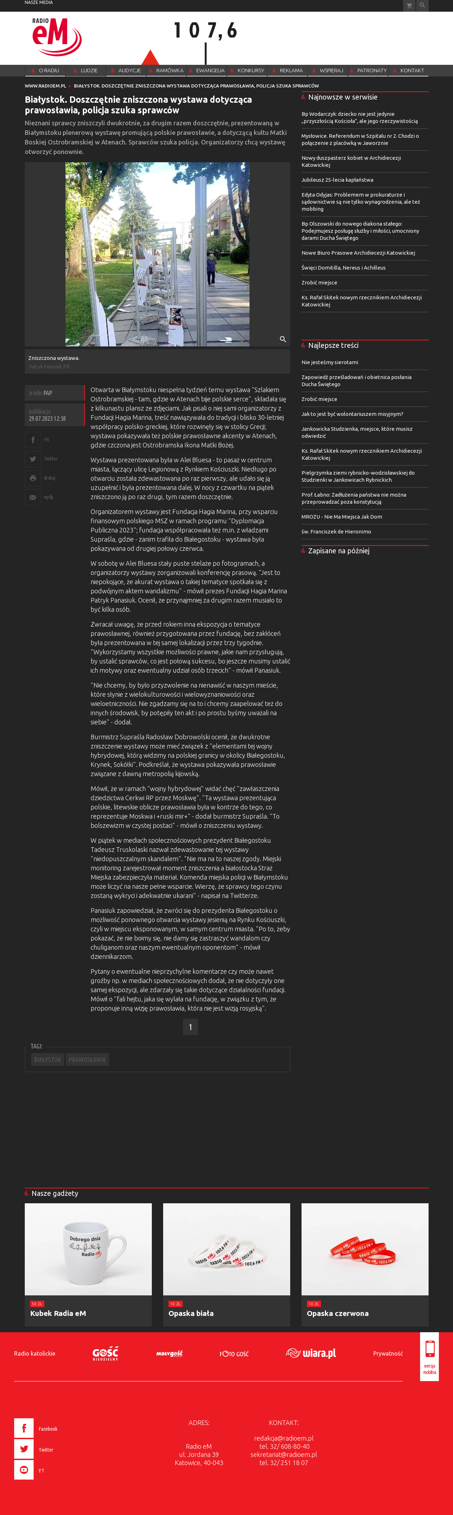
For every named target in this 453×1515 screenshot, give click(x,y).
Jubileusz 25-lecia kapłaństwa (337, 180)
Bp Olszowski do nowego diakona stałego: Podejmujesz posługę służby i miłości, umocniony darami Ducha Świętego (360, 231)
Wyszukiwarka (422, 6)
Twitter (51, 459)
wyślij (48, 497)
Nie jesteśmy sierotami (330, 362)
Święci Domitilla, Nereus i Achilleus (344, 268)
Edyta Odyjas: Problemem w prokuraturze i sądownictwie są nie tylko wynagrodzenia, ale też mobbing (361, 202)
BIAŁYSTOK (47, 1059)
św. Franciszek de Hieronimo (336, 531)
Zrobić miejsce (319, 282)
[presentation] (51, 1480)
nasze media (39, 2)
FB (46, 439)
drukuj (49, 478)
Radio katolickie (34, 1353)
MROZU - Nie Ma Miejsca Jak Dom (342, 517)
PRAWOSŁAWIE (87, 1059)
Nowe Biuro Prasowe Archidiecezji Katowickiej (358, 253)
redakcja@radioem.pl (284, 1438)
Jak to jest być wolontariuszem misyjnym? (352, 414)
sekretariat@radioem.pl (284, 1454)
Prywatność (388, 1353)
